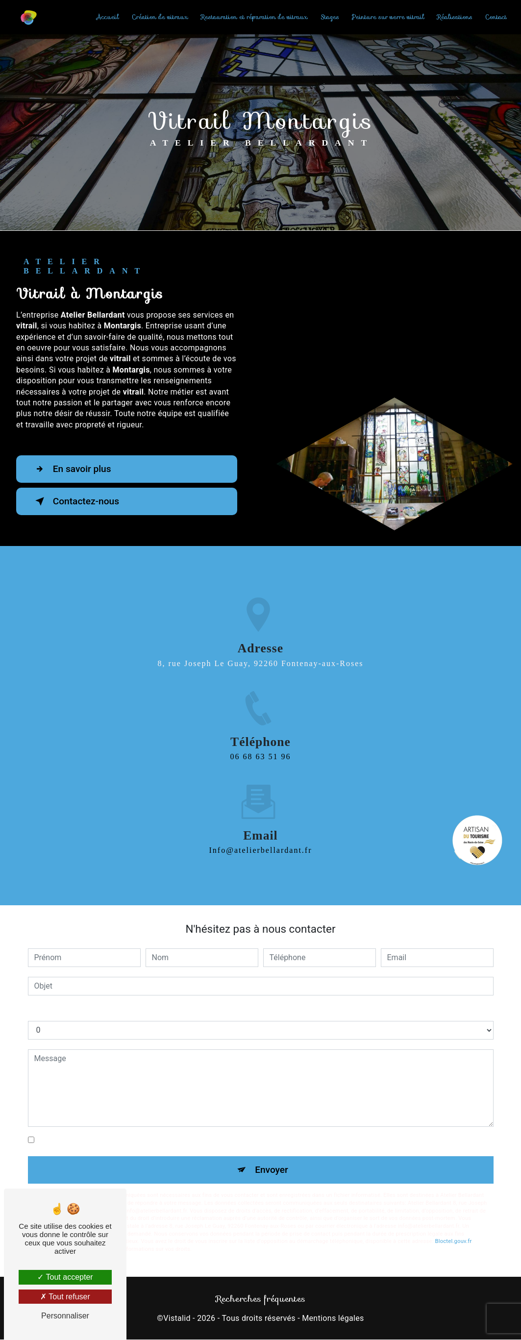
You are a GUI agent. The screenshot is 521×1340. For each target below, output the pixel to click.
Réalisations (454, 17)
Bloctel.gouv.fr (453, 1241)
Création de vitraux (160, 17)
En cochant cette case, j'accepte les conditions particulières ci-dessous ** (165, 1140)
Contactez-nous (75, 501)
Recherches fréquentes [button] (260, 1298)
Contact (496, 17)
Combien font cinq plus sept (77, 1011)
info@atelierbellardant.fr (260, 839)
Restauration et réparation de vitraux (254, 17)
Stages (330, 17)
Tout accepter (65, 1277)
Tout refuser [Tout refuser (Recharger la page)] (65, 1296)
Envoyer (271, 1169)
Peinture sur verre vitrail (388, 17)
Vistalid (177, 1318)
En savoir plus (71, 469)
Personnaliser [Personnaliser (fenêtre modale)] (65, 1316)
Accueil (107, 17)
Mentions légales (333, 1318)
